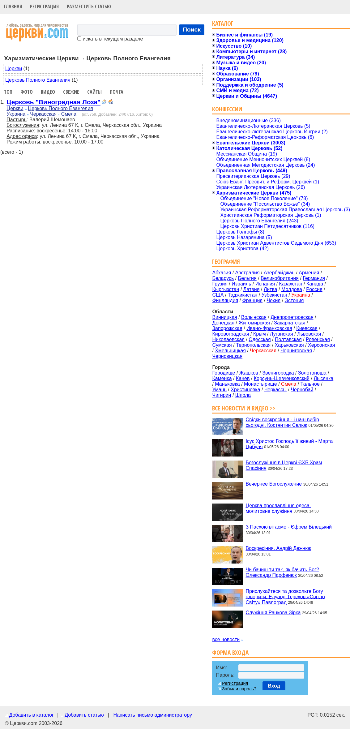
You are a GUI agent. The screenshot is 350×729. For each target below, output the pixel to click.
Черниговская (296, 350)
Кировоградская (230, 334)
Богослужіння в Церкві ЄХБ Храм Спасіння (283, 465)
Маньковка (227, 384)
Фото (26, 91)
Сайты (94, 91)
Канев (243, 378)
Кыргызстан (225, 289)
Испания (265, 283)
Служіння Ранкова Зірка (273, 612)
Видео (48, 91)
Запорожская (227, 328)
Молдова (291, 289)
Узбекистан (274, 295)
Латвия (251, 289)
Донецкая (223, 322)
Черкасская (43, 114)
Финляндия (225, 300)
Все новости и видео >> (243, 408)
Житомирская (254, 322)
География (226, 261)
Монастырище (260, 384)
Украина (15, 114)
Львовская (309, 334)
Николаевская (228, 339)
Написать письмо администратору (152, 715)
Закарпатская (289, 322)
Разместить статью (89, 6)
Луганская (281, 334)
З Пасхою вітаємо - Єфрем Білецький (288, 527)
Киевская (306, 328)
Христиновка (245, 389)
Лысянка (323, 378)
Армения (309, 272)
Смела (68, 114)
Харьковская (289, 345)
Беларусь (223, 278)
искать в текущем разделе (110, 38)
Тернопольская (253, 345)
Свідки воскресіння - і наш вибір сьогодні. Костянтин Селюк (282, 422)
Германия (314, 278)
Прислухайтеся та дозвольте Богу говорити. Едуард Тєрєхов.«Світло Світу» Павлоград (285, 596)
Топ (8, 91)
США (218, 295)
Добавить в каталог (31, 715)
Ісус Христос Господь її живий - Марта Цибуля (289, 443)
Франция (252, 300)
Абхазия (221, 272)
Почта (116, 91)
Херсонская (321, 345)
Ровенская (318, 339)
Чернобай (302, 389)
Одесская (260, 339)
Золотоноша (312, 372)
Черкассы (275, 389)
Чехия (273, 300)
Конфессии (227, 109)
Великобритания (280, 278)
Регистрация (44, 6)
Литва (270, 289)
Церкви (13, 68)
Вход (274, 685)
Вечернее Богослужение (273, 484)
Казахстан (290, 283)
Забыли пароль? (239, 688)
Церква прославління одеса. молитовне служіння (278, 508)
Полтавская (288, 339)
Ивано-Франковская (269, 328)
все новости (226, 639)
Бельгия (247, 278)
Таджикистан (243, 295)
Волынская (254, 317)
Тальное (310, 384)
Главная (13, 6)
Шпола (243, 395)
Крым (259, 334)
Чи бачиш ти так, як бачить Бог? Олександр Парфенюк (282, 572)
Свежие (71, 91)
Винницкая (224, 317)
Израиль (241, 283)
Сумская (222, 345)
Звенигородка (278, 372)
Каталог (222, 23)
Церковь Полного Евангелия (37, 80)
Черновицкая (227, 356)
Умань (219, 389)
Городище (223, 372)
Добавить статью (84, 715)
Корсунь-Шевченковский (281, 378)
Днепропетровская (292, 317)
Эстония (294, 300)
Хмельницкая (230, 350)
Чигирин (221, 395)
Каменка (222, 378)
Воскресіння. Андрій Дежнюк (278, 548)
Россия (314, 289)
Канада (314, 283)
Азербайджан (279, 272)
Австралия (247, 272)
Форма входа (230, 652)
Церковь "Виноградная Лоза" (53, 101)
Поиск (192, 29)
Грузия (219, 283)
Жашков (248, 372)
